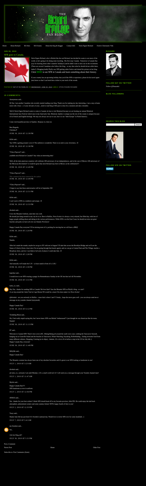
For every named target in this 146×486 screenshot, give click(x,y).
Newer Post (8, 447)
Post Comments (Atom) (21, 452)
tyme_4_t (13, 286)
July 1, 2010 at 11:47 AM (21, 376)
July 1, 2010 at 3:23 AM (20, 363)
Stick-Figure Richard (86, 46)
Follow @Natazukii (112, 86)
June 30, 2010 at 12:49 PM (21, 167)
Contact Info (71, 46)
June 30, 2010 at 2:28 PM (21, 254)
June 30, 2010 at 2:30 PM (21, 267)
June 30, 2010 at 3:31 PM (21, 280)
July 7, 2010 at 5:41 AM (20, 420)
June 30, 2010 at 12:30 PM (21, 133)
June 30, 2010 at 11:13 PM (21, 324)
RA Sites (27, 46)
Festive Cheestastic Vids (105, 46)
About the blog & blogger (54, 46)
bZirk (11, 139)
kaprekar (12, 273)
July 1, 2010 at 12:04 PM (21, 392)
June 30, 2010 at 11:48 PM (21, 345)
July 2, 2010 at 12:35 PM (21, 407)
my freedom (14, 426)
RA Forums (38, 46)
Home (4, 46)
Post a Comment (9, 444)
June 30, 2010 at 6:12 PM (21, 309)
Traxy (12, 413)
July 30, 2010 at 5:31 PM (21, 438)
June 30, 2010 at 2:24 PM (21, 231)
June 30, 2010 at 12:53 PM (21, 204)
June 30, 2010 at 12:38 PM (21, 146)
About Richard (15, 46)
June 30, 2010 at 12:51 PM (21, 191)
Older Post (96, 447)
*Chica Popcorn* (15, 152)
